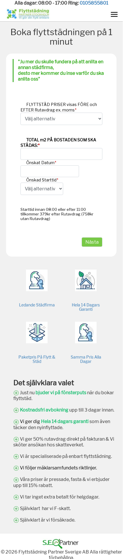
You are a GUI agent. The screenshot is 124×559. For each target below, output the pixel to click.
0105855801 (94, 3)
